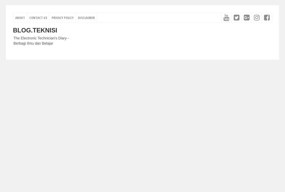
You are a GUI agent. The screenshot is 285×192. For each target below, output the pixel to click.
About (20, 17)
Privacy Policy (63, 17)
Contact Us (38, 17)
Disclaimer (86, 17)
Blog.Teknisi (35, 30)
